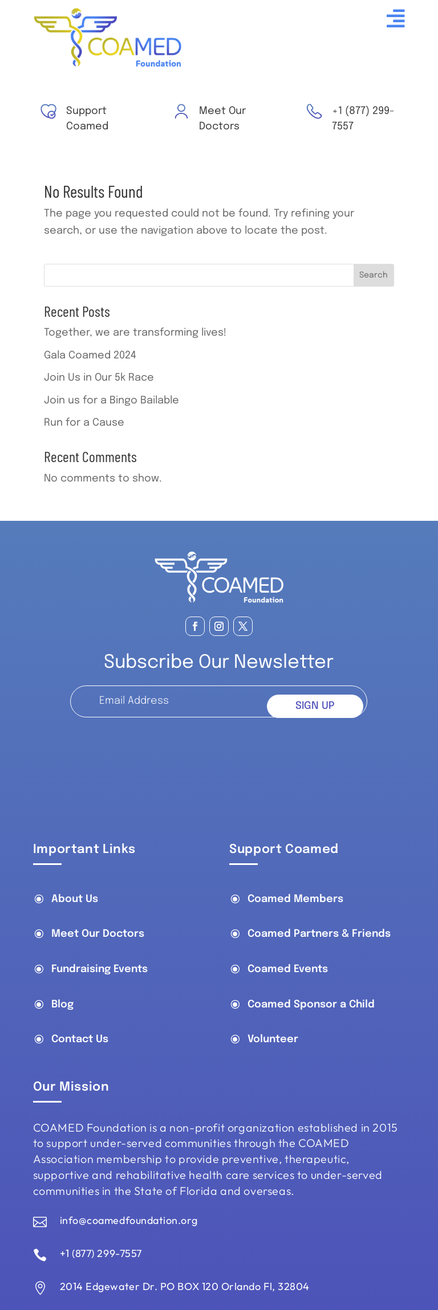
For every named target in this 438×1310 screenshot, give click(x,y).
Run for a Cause (84, 423)
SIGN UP (315, 706)
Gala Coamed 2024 (90, 355)
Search (373, 275)
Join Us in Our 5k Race (99, 378)
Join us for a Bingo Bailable (111, 400)
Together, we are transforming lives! (135, 333)
